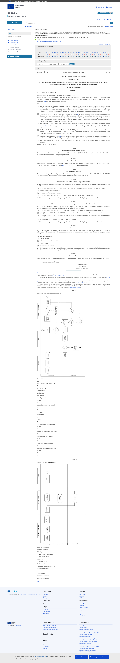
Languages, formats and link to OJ (45, 48)
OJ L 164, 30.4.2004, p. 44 (74, 288)
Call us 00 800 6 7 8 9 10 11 (49, 627)
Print (106, 20)
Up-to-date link (13, 41)
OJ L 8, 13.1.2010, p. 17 (81, 283)
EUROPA (9, 19)
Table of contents (13, 58)
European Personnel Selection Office (87, 651)
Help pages (45, 595)
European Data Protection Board (86, 649)
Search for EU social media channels (51, 638)
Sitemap (45, 599)
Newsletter (81, 597)
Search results (24, 19)
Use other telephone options (49, 628)
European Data (82, 605)
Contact (45, 597)
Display (72, 65)
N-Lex (80, 615)
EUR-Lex (13, 13)
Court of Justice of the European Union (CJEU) (89, 634)
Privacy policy (46, 646)
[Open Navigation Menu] (14, 24)
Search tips (28, 27)
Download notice (13, 46)
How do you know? (40, 1)
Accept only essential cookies (98, 657)
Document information (14, 37)
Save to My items (13, 48)
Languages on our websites (49, 644)
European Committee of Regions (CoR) (88, 642)
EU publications (82, 612)
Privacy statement (47, 616)
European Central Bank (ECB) (85, 635)
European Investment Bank (85, 644)
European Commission (84, 632)
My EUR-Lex (99, 7)
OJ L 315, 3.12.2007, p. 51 (58, 276)
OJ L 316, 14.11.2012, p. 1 (44, 273)
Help (101, 20)
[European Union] (12, 624)
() (45, 102)
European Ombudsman (84, 646)
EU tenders (81, 606)
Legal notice (46, 611)
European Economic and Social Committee (88, 641)
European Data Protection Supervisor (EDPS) (89, 648)
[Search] (111, 24)
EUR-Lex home (16, 19)
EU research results (83, 608)
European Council (83, 628)
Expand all (100, 45)
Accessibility (46, 614)
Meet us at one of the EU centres (50, 632)
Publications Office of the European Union (30, 595)
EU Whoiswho (82, 610)
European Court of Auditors (85, 637)
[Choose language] (42, 65)
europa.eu (18, 626)
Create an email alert (14, 51)
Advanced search (109, 27)
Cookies (45, 649)
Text (10, 34)
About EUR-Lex (82, 595)
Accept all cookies (81, 657)
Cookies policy (46, 612)
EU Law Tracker (82, 617)
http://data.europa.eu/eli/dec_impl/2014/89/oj (49, 43)
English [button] (109, 7)
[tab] (73, 48)
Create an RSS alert (14, 53)
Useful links (81, 599)
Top (38, 582)
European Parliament (83, 627)
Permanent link (13, 44)
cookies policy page (38, 656)
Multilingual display (41, 62)
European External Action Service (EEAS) (88, 639)
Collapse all (107, 45)
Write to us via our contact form (50, 630)
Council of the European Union (86, 630)
